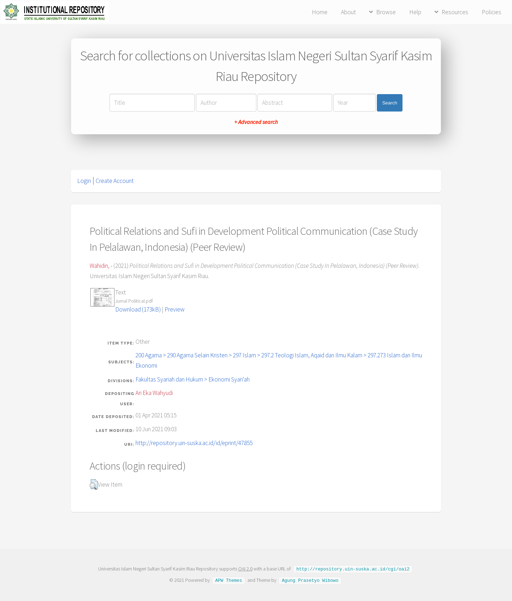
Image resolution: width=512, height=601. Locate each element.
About (348, 12)
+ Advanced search (256, 121)
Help (415, 12)
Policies (491, 12)
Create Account (115, 181)
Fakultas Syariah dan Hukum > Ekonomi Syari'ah (192, 379)
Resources (455, 12)
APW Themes (228, 579)
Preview (175, 309)
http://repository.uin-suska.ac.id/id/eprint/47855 (193, 443)
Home (319, 12)
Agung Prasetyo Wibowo (310, 579)
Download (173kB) (138, 309)
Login (84, 181)
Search (389, 102)
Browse (386, 12)
